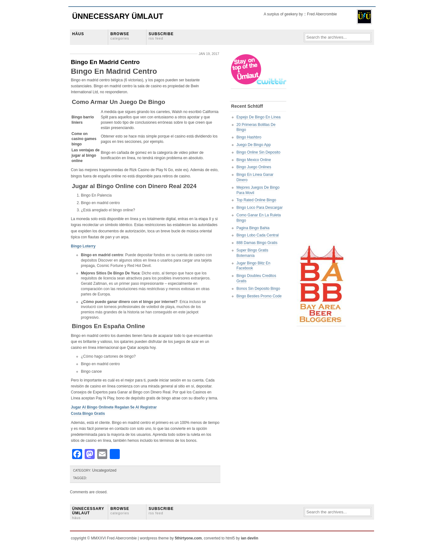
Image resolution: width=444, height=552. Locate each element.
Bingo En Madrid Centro (105, 62)
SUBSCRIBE (161, 36)
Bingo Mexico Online (253, 160)
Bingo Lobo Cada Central (257, 235)
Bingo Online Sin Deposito (258, 152)
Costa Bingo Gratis (88, 413)
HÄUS (78, 34)
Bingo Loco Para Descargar (259, 207)
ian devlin (249, 538)
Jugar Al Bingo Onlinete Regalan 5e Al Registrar (114, 407)
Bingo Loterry (83, 246)
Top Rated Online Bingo (256, 200)
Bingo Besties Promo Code (259, 296)
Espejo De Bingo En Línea (258, 117)
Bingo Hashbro (248, 137)
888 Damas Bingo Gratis (257, 243)
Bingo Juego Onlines (253, 167)
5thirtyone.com (188, 538)
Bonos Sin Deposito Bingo (258, 288)
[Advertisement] (322, 148)
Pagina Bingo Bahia (252, 228)
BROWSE (119, 36)
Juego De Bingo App (253, 145)
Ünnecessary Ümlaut (117, 16)
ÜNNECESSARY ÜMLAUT (88, 513)
